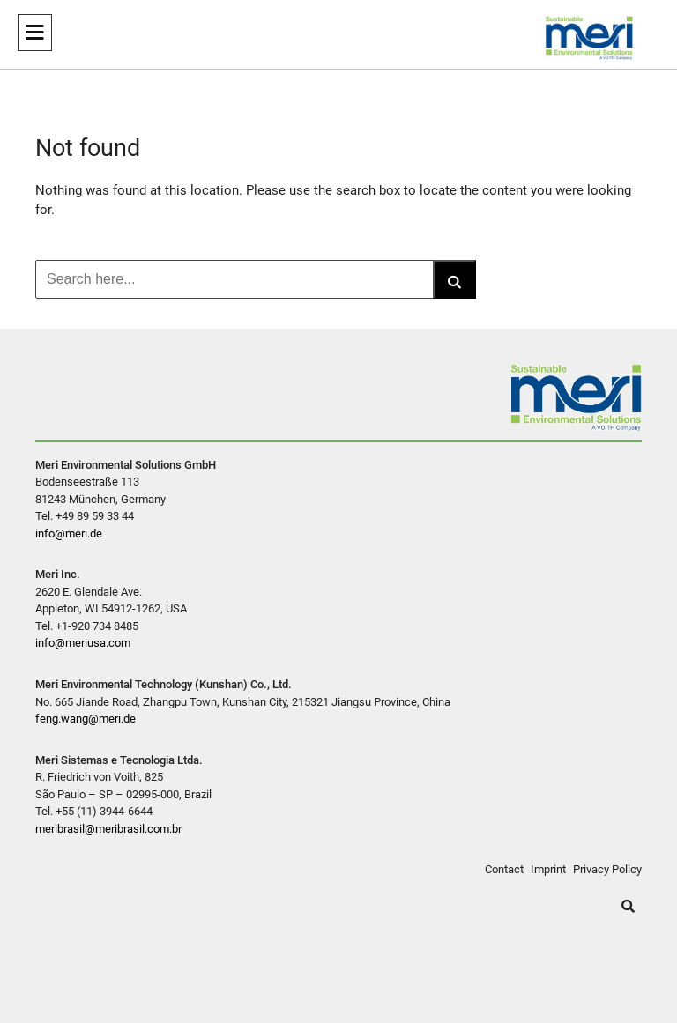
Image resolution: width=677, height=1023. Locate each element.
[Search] (454, 279)
